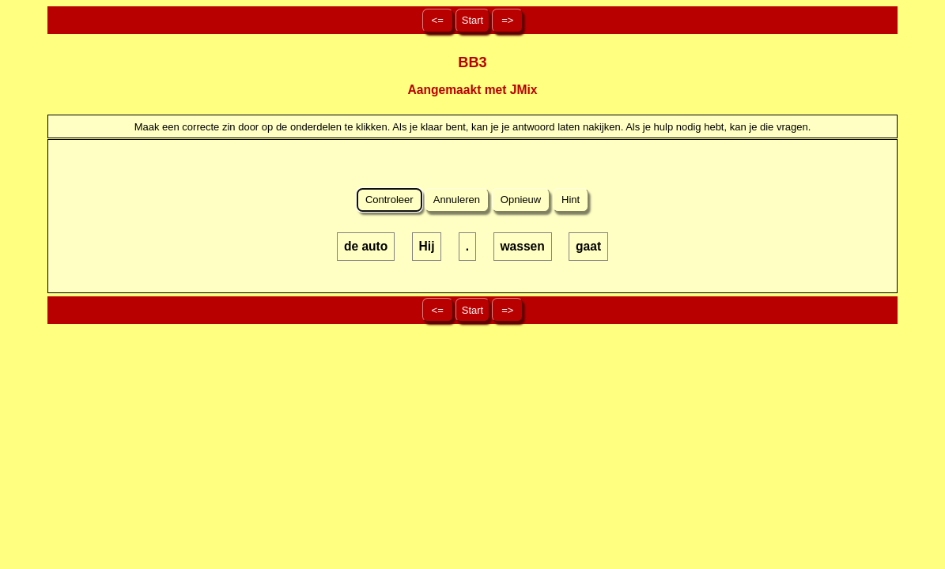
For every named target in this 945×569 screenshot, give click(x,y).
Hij (427, 246)
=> (507, 20)
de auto (365, 246)
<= (438, 20)
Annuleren (457, 199)
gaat (588, 246)
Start (472, 20)
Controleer (389, 199)
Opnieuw (520, 199)
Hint (570, 199)
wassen (522, 246)
